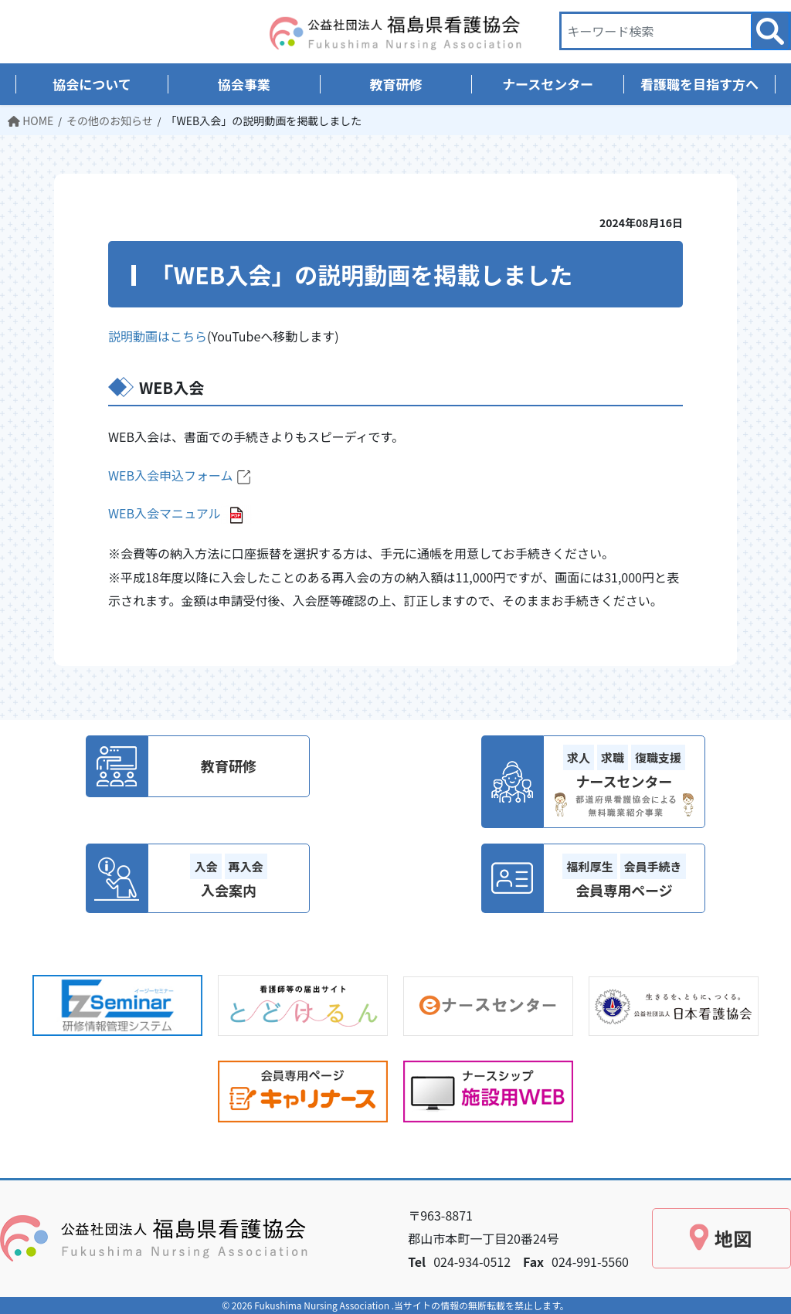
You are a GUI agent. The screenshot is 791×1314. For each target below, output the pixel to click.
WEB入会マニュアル (164, 513)
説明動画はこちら (157, 336)
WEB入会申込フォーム (181, 475)
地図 (733, 1237)
